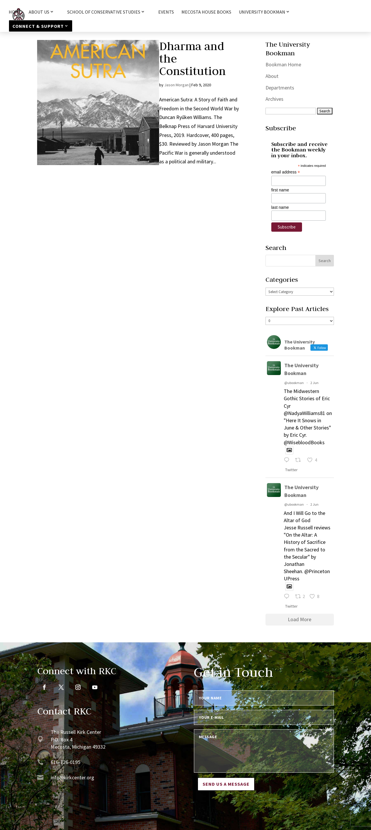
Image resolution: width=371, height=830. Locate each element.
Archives (274, 99)
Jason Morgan (176, 84)
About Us (39, 12)
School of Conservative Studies (103, 12)
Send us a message (226, 784)
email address (285, 172)
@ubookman (294, 383)
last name (280, 207)
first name (280, 190)
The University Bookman (301, 369)
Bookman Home (283, 64)
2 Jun (314, 383)
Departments (279, 87)
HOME (15, 12)
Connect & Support (38, 26)
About (272, 76)
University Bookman (262, 12)
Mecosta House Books (206, 12)
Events (166, 12)
